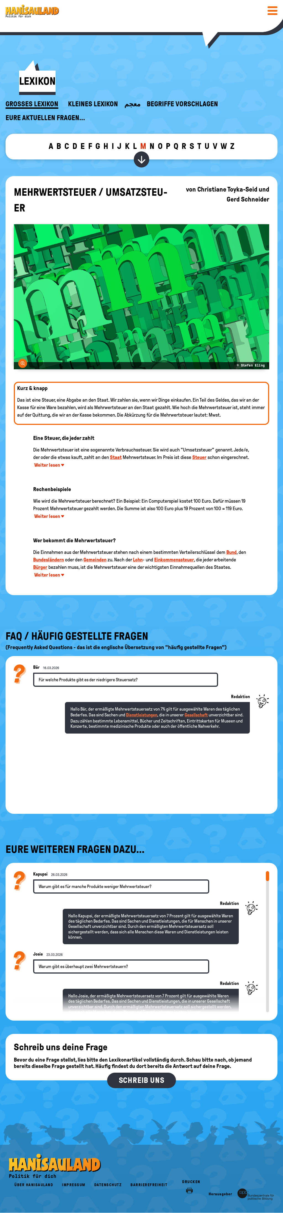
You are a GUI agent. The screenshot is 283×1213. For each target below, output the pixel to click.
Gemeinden (94, 559)
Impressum (73, 1185)
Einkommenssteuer (174, 559)
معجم (132, 104)
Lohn (138, 559)
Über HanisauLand (33, 1185)
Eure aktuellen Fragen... (45, 118)
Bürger (40, 567)
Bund (231, 552)
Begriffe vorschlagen (182, 104)
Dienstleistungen (141, 715)
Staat (116, 457)
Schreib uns (141, 1080)
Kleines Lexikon (93, 104)
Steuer (199, 457)
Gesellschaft (196, 715)
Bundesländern (48, 559)
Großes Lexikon (32, 104)
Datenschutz (108, 1185)
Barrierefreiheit (148, 1185)
